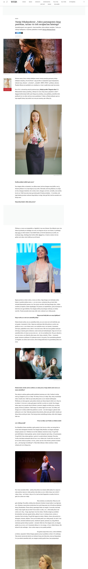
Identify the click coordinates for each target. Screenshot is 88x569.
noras (19, 232)
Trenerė (17, 94)
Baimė (40, 235)
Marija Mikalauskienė (48, 29)
